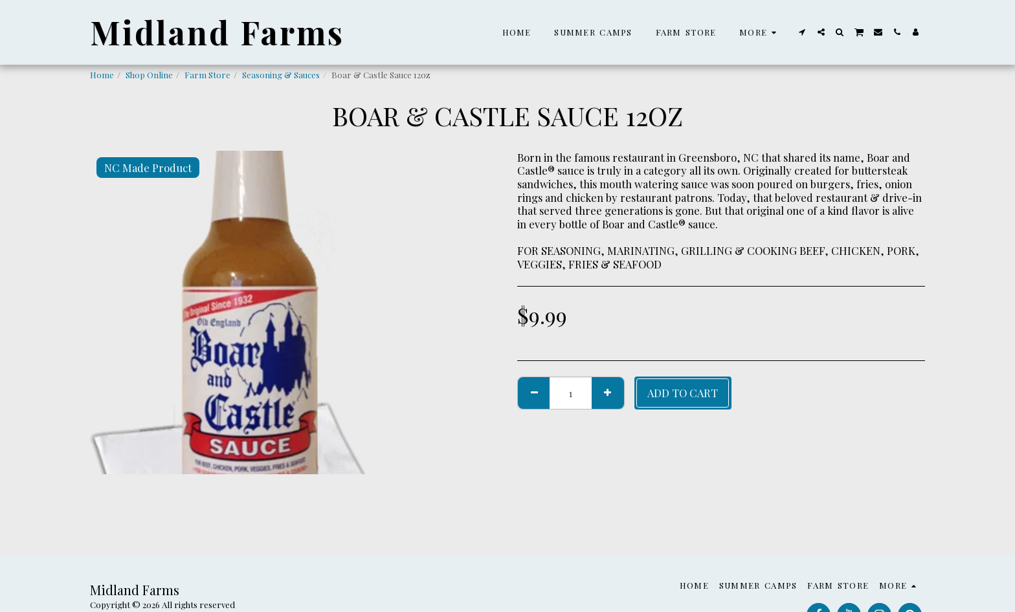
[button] (802, 32)
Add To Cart (682, 393)
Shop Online (149, 74)
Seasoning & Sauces (281, 74)
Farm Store (207, 74)
